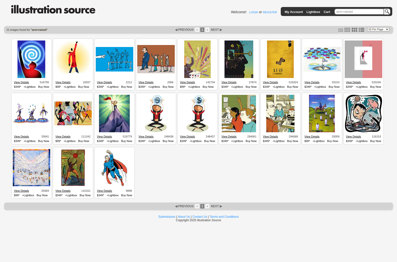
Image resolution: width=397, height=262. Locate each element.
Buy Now (43, 86)
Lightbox (313, 12)
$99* (58, 86)
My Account (294, 12)
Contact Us (199, 216)
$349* (17, 86)
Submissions (166, 216)
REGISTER (270, 12)
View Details (21, 82)
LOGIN (253, 12)
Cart (327, 12)
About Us (184, 216)
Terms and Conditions (224, 216)
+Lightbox (30, 86)
